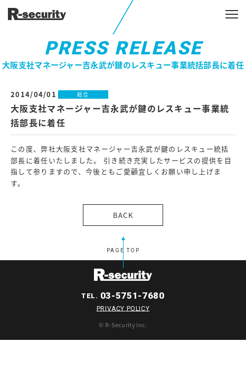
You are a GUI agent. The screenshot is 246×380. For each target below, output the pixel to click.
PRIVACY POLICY (123, 308)
